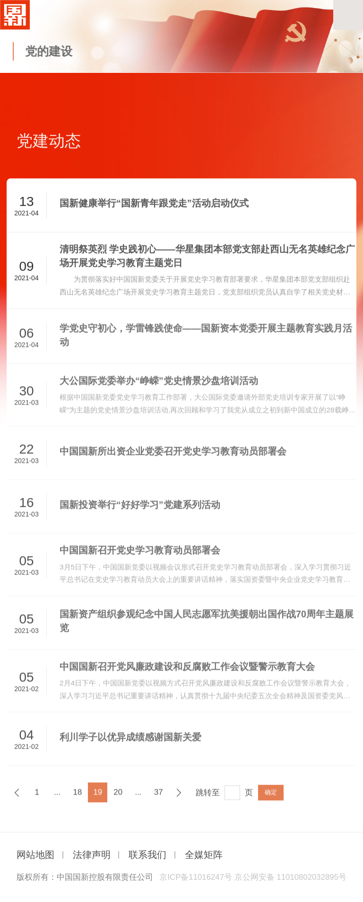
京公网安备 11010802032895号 (290, 877)
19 (97, 795)
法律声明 (92, 854)
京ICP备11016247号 (195, 877)
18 (77, 795)
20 (117, 795)
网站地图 (35, 854)
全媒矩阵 (204, 854)
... (57, 795)
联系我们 (147, 854)
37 (158, 795)
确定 (271, 796)
